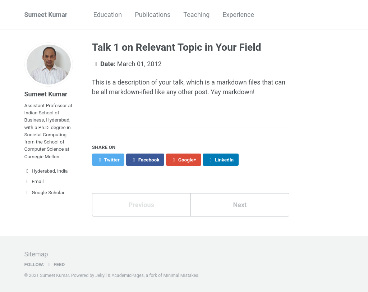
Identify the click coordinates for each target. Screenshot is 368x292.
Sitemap (36, 254)
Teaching (196, 14)
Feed (55, 264)
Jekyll (101, 275)
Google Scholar (44, 192)
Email (34, 181)
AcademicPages (127, 275)
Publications (152, 14)
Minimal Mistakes (180, 275)
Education (107, 14)
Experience (238, 14)
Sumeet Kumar (46, 14)
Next (240, 205)
